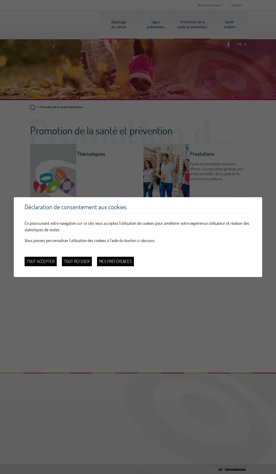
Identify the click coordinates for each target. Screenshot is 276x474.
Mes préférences (115, 261)
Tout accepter (41, 261)
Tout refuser (77, 261)
